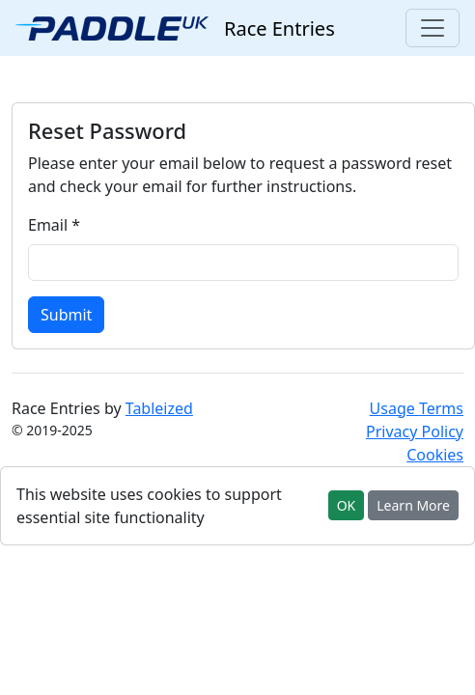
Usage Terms (416, 408)
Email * (54, 225)
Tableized (159, 408)
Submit (66, 314)
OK (346, 505)
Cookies (434, 454)
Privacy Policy (414, 431)
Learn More (413, 505)
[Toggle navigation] (432, 28)
